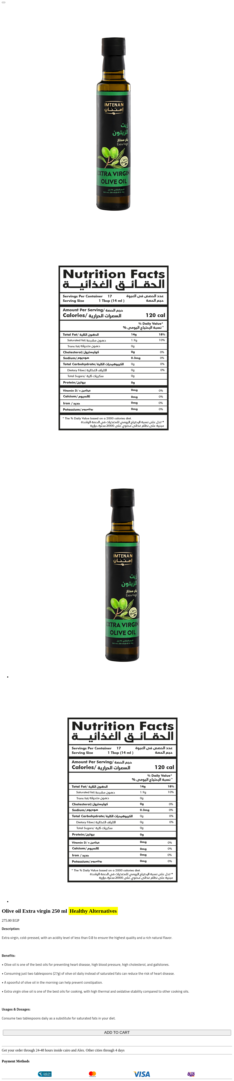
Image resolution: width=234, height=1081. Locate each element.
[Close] (3, 2)
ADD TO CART (117, 1032)
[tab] (122, 677)
